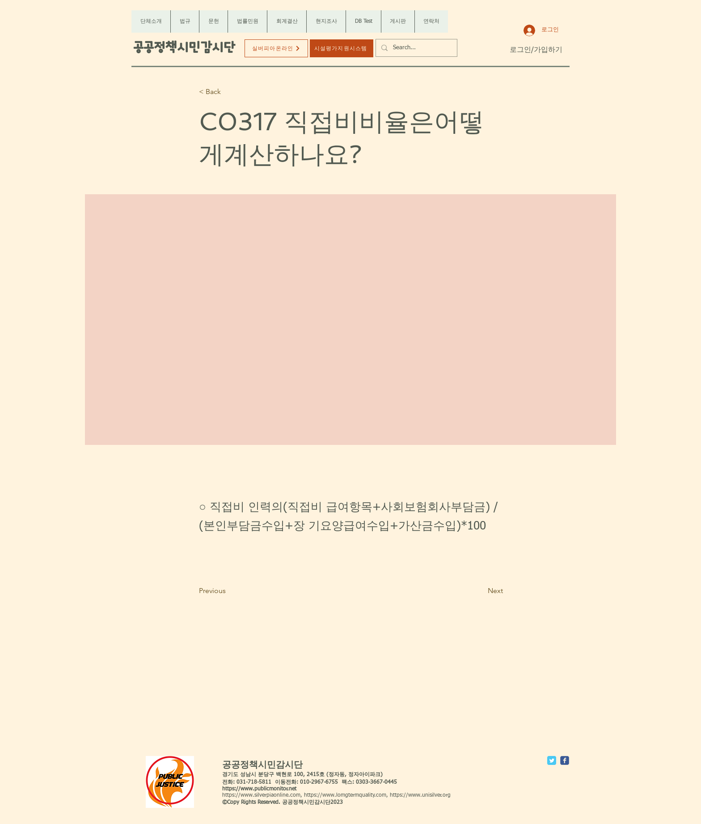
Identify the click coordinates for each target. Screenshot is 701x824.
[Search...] (415, 47)
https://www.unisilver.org (420, 795)
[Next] (480, 591)
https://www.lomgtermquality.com (345, 795)
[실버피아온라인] (276, 48)
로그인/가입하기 (536, 50)
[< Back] (228, 91)
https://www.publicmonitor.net (259, 789)
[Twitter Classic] (551, 760)
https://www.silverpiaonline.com (261, 795)
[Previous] (228, 591)
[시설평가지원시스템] (341, 48)
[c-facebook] (564, 760)
